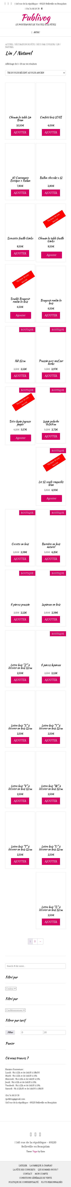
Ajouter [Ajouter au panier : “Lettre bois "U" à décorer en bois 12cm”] (51, 861)
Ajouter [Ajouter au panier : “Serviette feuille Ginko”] (20, 253)
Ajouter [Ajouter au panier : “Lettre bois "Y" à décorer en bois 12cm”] (51, 740)
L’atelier (23, 1165)
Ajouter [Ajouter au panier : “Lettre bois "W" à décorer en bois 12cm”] (51, 801)
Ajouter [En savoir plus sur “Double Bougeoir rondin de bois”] (21, 315)
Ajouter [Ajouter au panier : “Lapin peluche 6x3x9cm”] (51, 436)
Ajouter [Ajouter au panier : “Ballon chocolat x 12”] (51, 193)
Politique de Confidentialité (24, 1182)
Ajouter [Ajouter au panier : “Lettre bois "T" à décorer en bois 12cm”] (20, 861)
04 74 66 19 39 (12, 1095)
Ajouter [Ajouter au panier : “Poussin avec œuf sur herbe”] (51, 376)
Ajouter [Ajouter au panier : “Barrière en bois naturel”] (51, 559)
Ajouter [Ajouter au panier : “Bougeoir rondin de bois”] (51, 315)
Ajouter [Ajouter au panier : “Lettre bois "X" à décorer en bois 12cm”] (20, 740)
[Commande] (35, 73)
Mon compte (41, 1174)
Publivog (35, 17)
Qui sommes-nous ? (48, 1169)
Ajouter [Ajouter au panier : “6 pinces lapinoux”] (51, 680)
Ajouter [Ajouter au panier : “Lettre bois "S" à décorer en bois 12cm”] (51, 922)
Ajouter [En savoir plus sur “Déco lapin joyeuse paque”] (21, 438)
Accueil (9, 44)
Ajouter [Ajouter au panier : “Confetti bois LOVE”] (51, 132)
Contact (27, 1174)
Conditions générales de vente (35, 1178)
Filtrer (10, 1032)
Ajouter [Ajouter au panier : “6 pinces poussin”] (20, 619)
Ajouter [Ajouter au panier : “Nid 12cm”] (20, 376)
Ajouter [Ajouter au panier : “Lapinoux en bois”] (51, 619)
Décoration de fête (25, 44)
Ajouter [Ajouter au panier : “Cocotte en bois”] (20, 559)
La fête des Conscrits (24, 1169)
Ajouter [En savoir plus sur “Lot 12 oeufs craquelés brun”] (51, 498)
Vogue (35, 1151)
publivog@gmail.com (15, 1099)
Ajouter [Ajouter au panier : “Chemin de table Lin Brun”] (20, 132)
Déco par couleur (46, 44)
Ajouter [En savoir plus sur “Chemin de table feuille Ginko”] (51, 255)
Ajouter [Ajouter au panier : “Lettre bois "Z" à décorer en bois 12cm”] (20, 680)
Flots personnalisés (51, 1182)
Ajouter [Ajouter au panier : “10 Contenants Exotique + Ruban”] (20, 193)
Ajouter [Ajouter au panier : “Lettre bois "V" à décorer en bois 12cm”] (20, 801)
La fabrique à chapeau (41, 1165)
